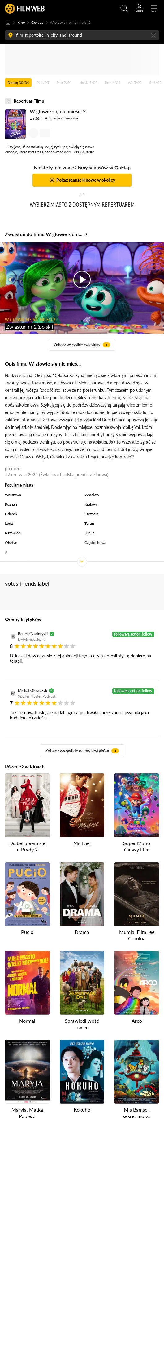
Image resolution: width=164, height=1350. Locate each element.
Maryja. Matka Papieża (27, 1112)
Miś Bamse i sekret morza (137, 1113)
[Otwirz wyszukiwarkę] (124, 9)
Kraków (90, 504)
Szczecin (91, 513)
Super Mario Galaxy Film (136, 846)
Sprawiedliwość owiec (82, 1024)
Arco (137, 1021)
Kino (21, 22)
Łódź (9, 523)
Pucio (27, 932)
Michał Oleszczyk (32, 690)
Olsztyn (11, 542)
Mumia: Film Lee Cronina (136, 935)
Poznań (11, 504)
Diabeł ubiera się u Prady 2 (27, 846)
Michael (82, 843)
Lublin (89, 533)
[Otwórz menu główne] (154, 9)
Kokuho (82, 1109)
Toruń (89, 523)
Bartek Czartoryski (33, 634)
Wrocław (91, 494)
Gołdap (37, 22)
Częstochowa (95, 542)
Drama (82, 932)
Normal (27, 1021)
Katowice (12, 533)
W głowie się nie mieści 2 (58, 111)
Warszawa (13, 494)
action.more (84, 152)
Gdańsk (11, 513)
